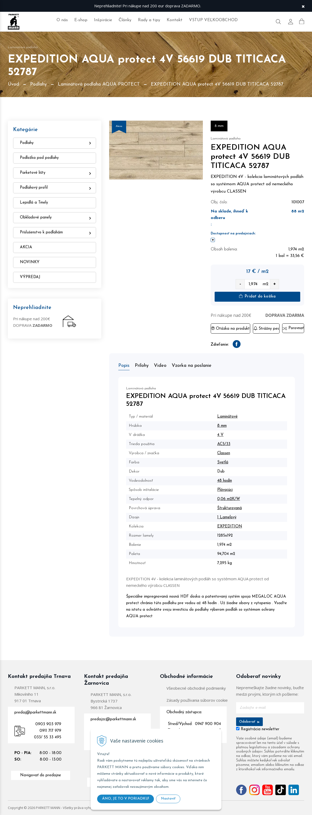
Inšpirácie (103, 20)
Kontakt (174, 20)
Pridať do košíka (257, 296)
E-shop (80, 20)
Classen (223, 453)
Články (125, 20)
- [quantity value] (240, 284)
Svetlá (222, 462)
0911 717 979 (50, 731)
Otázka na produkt (230, 328)
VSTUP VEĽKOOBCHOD (213, 20)
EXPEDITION (229, 527)
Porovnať (293, 328)
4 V (220, 435)
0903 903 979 (48, 724)
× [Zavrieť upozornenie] (303, 6)
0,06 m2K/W (228, 499)
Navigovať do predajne (40, 775)
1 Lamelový (226, 517)
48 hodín (224, 481)
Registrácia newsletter (260, 729)
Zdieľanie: (220, 345)
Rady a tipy (149, 20)
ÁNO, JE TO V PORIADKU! (125, 799)
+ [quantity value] (274, 284)
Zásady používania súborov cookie (197, 700)
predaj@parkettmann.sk (35, 713)
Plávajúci (225, 490)
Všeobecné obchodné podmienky (196, 688)
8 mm (222, 426)
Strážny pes (266, 328)
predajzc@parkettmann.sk (113, 719)
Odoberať (249, 721)
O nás (62, 20)
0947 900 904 (208, 724)
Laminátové (227, 417)
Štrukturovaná (229, 508)
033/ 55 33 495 (47, 737)
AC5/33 (223, 444)
